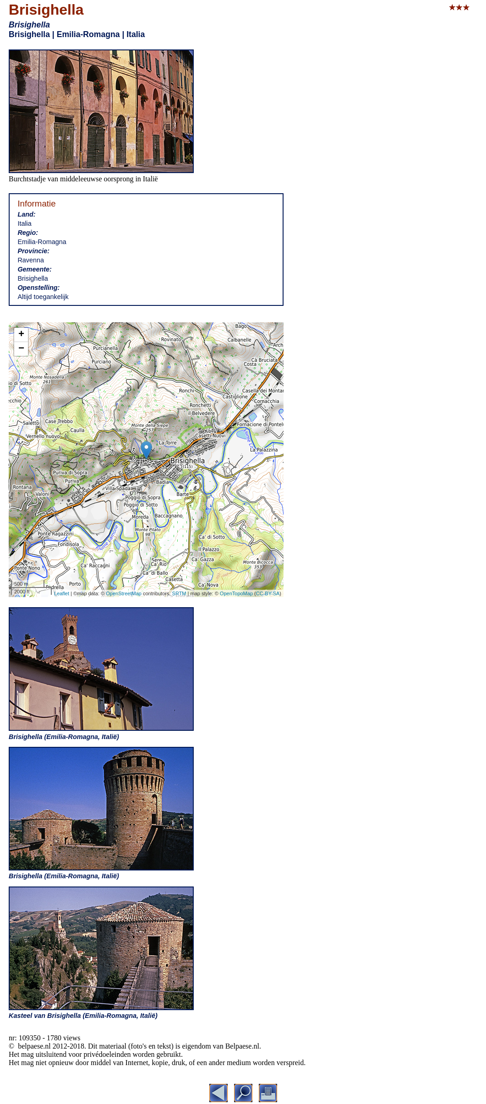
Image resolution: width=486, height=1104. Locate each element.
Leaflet (61, 593)
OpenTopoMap (236, 593)
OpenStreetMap (124, 593)
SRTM (179, 593)
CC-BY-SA (268, 593)
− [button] (21, 349)
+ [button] (21, 335)
